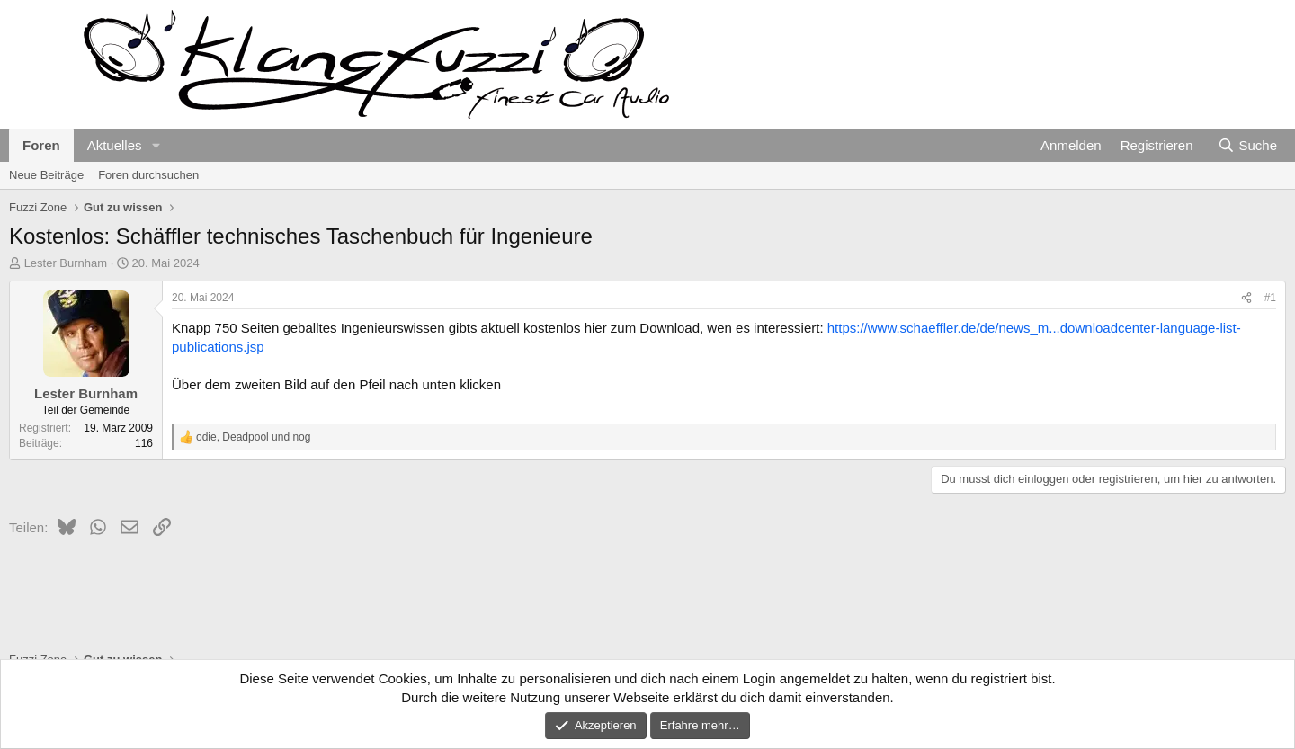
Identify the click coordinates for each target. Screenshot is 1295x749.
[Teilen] (1246, 298)
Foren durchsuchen (148, 175)
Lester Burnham (66, 263)
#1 (1270, 297)
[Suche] (1247, 145)
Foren (41, 145)
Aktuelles (114, 145)
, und (253, 437)
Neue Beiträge (46, 175)
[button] (155, 145)
